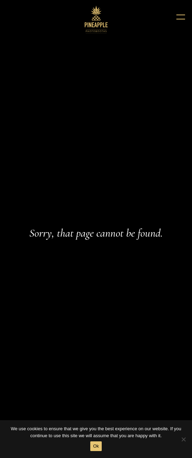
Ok (96, 446)
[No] (183, 439)
